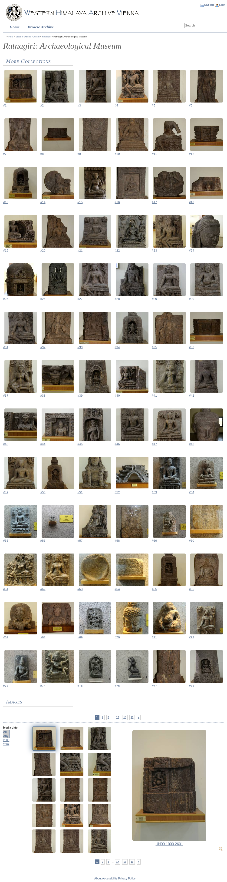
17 (117, 717)
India (10, 36)
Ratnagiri (46, 36)
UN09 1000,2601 (169, 844)
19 (132, 717)
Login (222, 4)
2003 (6, 740)
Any (6, 736)
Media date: (11, 727)
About (98, 878)
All (5, 731)
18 (124, 717)
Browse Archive (41, 27)
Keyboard (209, 4)
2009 (6, 744)
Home (15, 27)
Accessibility (109, 878)
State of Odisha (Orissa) (27, 36)
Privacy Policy (127, 878)
